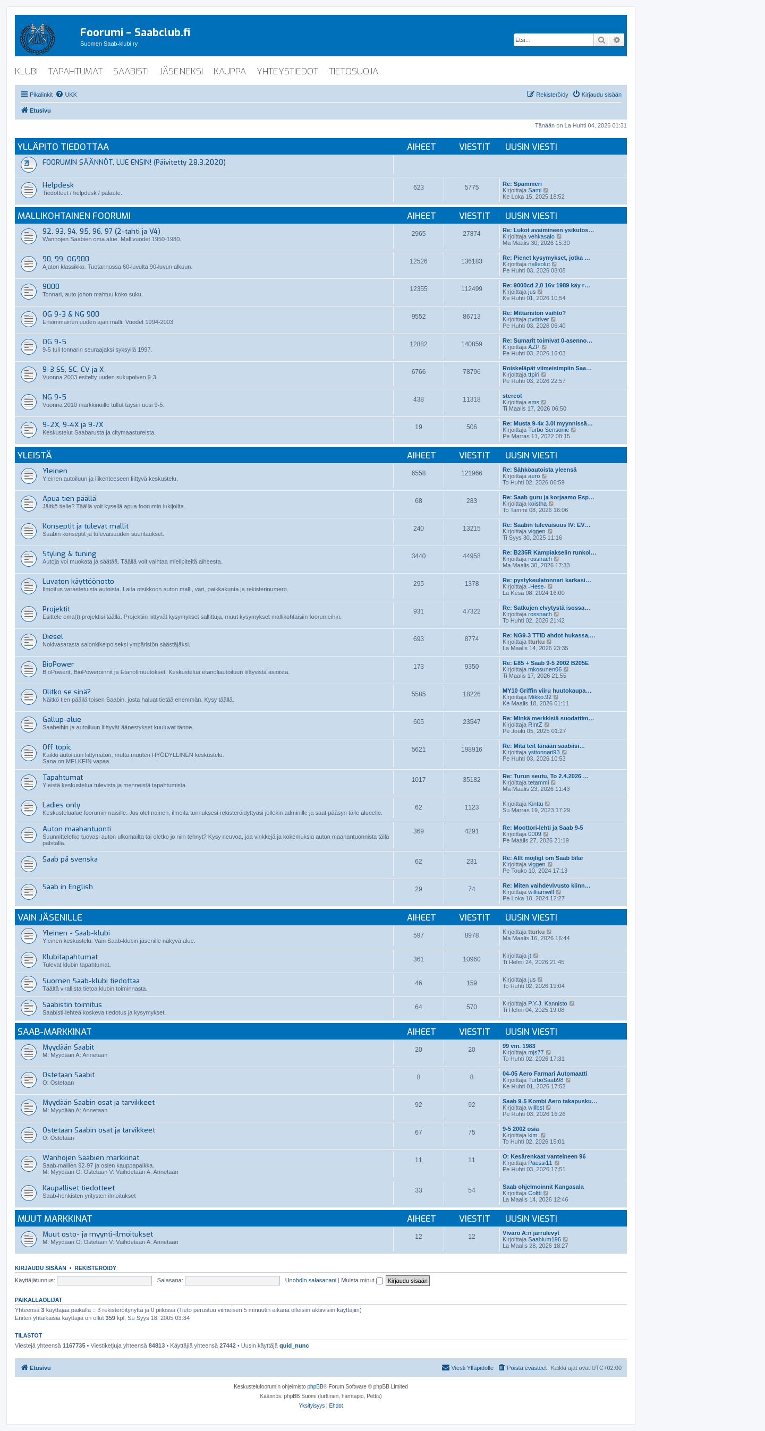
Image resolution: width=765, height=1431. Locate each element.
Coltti (534, 1193)
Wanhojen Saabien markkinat (90, 1157)
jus (532, 291)
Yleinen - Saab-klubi (76, 933)
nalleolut (539, 264)
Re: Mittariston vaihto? (534, 313)
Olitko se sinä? (66, 691)
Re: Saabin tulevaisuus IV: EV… (547, 525)
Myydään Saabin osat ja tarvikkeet (98, 1102)
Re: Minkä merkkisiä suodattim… (548, 718)
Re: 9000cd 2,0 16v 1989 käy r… (546, 285)
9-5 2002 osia (521, 1129)
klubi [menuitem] (26, 71)
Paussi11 (540, 1163)
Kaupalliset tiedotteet (78, 1187)
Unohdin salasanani (311, 1280)
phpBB (316, 1387)
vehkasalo (541, 236)
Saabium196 (544, 1239)
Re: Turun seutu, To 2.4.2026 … (546, 776)
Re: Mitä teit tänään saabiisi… (544, 746)
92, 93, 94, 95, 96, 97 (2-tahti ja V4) (101, 231)
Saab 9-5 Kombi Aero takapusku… (550, 1101)
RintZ (535, 724)
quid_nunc (294, 1345)
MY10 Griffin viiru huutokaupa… (547, 690)
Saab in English (67, 886)
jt (529, 955)
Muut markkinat (55, 1219)
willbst (536, 1107)
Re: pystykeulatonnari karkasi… (547, 580)
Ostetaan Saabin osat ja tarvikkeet (98, 1130)
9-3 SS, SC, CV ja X (73, 369)
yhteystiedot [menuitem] (287, 71)
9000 (51, 286)
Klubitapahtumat (70, 956)
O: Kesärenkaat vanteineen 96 (544, 1156)
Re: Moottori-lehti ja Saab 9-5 (543, 827)
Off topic (57, 747)
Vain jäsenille (50, 918)
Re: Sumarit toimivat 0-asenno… (547, 340)
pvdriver (538, 319)
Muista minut (361, 1280)
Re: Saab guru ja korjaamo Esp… (548, 497)
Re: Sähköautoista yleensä (539, 469)
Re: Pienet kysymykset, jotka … (546, 257)
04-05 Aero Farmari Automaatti (545, 1073)
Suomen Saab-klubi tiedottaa (91, 980)
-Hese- (537, 586)
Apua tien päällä (69, 498)
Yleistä (35, 455)
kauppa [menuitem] (230, 71)
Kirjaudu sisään (40, 1268)
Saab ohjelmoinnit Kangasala (543, 1186)
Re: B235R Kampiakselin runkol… (550, 552)
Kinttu (535, 803)
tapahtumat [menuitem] (75, 71)
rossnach (540, 559)
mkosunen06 (545, 669)
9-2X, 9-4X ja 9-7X (72, 424)
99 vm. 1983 (519, 1046)
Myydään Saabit (68, 1047)
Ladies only (61, 805)
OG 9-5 (54, 341)
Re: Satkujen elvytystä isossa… (546, 607)
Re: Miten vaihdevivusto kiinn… (547, 885)
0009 (534, 834)
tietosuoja (353, 71)
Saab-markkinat (55, 1032)
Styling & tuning (69, 553)
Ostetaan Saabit (68, 1074)
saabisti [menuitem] (131, 71)
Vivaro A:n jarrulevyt (531, 1233)
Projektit (56, 609)
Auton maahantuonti (76, 828)
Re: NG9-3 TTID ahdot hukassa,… (549, 635)
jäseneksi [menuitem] (181, 71)
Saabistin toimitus (72, 1004)
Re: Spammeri (522, 184)
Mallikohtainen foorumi (74, 216)
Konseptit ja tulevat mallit (85, 526)
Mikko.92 (539, 697)
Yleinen (54, 470)
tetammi (538, 782)
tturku (536, 641)
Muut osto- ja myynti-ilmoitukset (97, 1234)
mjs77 (535, 1052)
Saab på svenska (70, 859)
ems (533, 402)
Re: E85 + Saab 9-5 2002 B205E (546, 663)
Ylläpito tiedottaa (63, 147)
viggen (536, 531)
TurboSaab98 (545, 1080)
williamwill (541, 892)
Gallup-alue (61, 719)
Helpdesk (58, 185)
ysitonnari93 (543, 752)
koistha (537, 503)
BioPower (58, 664)
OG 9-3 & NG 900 (70, 314)
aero (534, 476)
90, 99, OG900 (65, 258)
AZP (533, 347)
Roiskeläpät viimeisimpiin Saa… (547, 368)
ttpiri (533, 374)
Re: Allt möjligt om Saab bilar (543, 858)
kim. (533, 1135)
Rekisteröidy (95, 1268)
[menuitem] (66, 94)
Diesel (52, 636)
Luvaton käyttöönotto (78, 581)
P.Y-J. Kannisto (547, 1003)
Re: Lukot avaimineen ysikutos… (548, 230)
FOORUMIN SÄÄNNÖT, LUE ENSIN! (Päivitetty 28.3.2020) (134, 162)
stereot (512, 396)
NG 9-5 (54, 397)
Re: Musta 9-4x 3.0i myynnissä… (548, 423)
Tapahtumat (62, 777)
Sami (534, 190)
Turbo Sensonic (548, 430)
